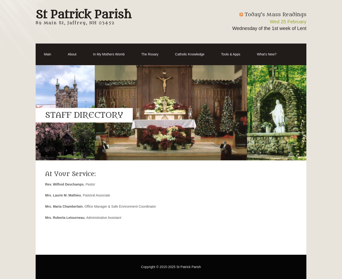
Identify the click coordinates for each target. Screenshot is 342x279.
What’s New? (266, 54)
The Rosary (149, 54)
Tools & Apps (230, 54)
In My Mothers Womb (109, 54)
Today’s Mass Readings (275, 15)
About (72, 54)
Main (47, 54)
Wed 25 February (288, 21)
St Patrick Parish (83, 14)
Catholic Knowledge (189, 54)
